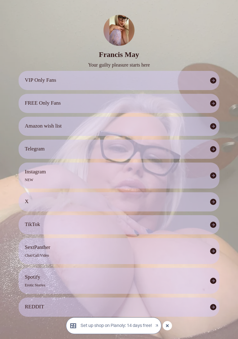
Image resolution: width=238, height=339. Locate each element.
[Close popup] (167, 325)
